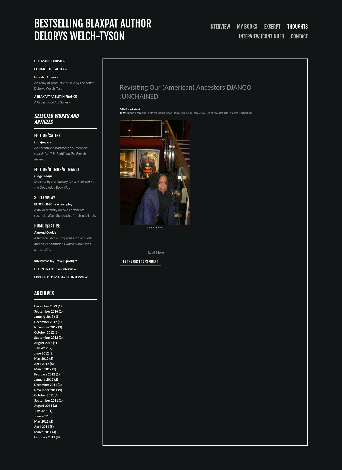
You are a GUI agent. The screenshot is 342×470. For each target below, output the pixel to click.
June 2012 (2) (43, 353)
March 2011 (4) (45, 432)
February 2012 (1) (47, 374)
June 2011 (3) (43, 416)
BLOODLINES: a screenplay (53, 204)
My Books (247, 26)
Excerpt (272, 26)
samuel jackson (183, 113)
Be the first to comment (140, 261)
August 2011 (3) (45, 406)
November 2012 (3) (48, 327)
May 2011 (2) (43, 421)
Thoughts (297, 26)
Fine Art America (46, 77)
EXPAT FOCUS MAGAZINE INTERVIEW (61, 277)
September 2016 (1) (48, 311)
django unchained (241, 113)
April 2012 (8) (44, 364)
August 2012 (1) (45, 343)
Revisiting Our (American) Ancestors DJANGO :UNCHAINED (185, 92)
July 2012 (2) (43, 348)
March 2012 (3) (45, 369)
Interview (219, 26)
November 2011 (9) (48, 390)
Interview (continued (261, 36)
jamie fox (199, 113)
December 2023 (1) (48, 306)
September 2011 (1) (48, 400)
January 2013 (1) (46, 317)
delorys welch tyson (160, 113)
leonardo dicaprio (218, 113)
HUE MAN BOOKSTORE (50, 61)
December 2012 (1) (48, 322)
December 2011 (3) (48, 385)
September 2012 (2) (48, 338)
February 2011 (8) (47, 437)
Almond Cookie (45, 232)
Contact (299, 36)
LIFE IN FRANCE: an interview (55, 269)
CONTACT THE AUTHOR (51, 69)
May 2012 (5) (43, 358)
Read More (156, 252)
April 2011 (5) (44, 427)
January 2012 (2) (46, 379)
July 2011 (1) (43, 411)
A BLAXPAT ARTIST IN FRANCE (55, 97)
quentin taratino (137, 113)
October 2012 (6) (46, 332)
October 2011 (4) (46, 395)
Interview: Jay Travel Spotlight (55, 261)
